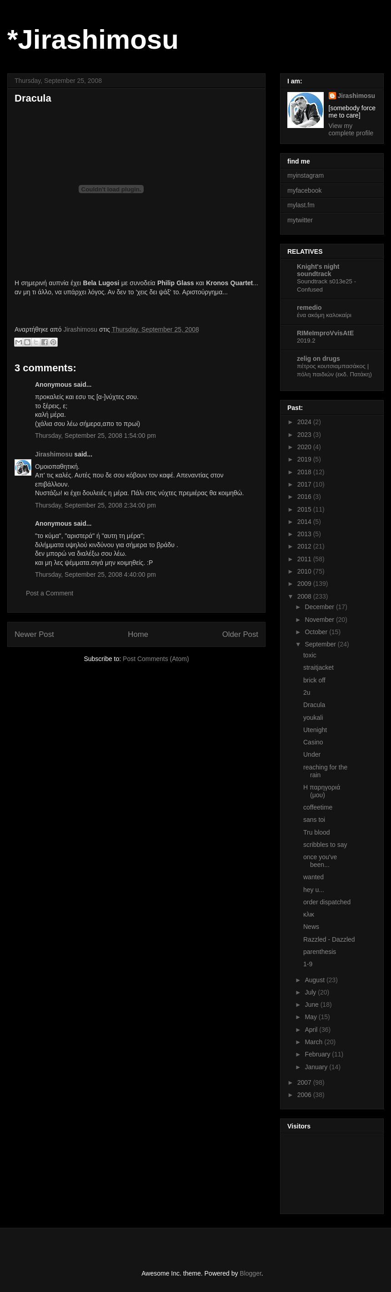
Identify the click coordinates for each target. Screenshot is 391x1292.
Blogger (250, 1273)
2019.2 (306, 340)
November (320, 619)
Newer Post (34, 634)
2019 (305, 459)
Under (312, 754)
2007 (305, 1082)
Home (138, 634)
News (311, 926)
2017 (305, 484)
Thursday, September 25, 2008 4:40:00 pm (95, 574)
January (317, 1067)
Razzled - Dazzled (329, 939)
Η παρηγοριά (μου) (321, 791)
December (320, 606)
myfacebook (304, 190)
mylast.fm (301, 205)
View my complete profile (351, 129)
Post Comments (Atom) (156, 658)
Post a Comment (49, 593)
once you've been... (320, 860)
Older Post (240, 634)
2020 (305, 447)
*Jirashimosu (93, 39)
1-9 (307, 964)
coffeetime (317, 807)
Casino (313, 742)
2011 (305, 559)
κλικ (308, 914)
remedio (309, 307)
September (321, 644)
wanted (313, 877)
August (315, 980)
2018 (305, 472)
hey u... (313, 889)
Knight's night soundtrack (318, 270)
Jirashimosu (53, 454)
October (317, 632)
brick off (314, 680)
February (318, 1054)
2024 (305, 422)
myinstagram (305, 175)
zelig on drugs (318, 358)
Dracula (314, 704)
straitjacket (318, 667)
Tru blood (316, 832)
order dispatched (327, 902)
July (311, 992)
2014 (305, 521)
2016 (305, 496)
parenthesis (319, 951)
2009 (305, 583)
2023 (305, 434)
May (311, 1016)
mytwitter (300, 220)
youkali (313, 717)
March (314, 1042)
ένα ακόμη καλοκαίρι (324, 315)
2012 (305, 546)
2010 (305, 571)
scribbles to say (325, 844)
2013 (305, 534)
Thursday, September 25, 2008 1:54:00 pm (95, 435)
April (312, 1029)
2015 (305, 509)
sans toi (314, 819)
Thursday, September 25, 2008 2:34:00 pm (95, 505)
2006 (305, 1094)
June (312, 1004)
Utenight (315, 729)
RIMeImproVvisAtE (325, 333)
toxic (309, 655)
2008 (305, 596)
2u (307, 692)
